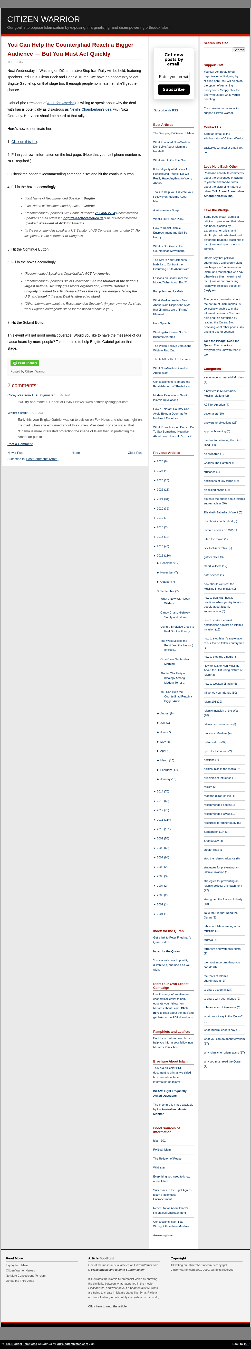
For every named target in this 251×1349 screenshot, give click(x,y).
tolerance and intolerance (220, 1007)
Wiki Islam (159, 1167)
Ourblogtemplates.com (72, 1343)
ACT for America (215, 404)
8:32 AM (37, 413)
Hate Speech (161, 323)
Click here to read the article (107, 1306)
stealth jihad (212, 849)
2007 (160, 857)
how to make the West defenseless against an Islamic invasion (223, 625)
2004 (160, 885)
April (163, 750)
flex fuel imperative (216, 548)
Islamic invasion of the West (221, 710)
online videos (212, 742)
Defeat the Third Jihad (20, 1280)
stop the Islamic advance (220, 858)
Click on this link (24, 142)
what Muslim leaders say (220, 1029)
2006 (160, 866)
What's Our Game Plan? (168, 219)
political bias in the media (220, 768)
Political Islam (162, 1149)
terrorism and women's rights (222, 948)
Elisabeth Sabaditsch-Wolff (221, 512)
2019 (160, 517)
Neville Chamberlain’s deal (91, 109)
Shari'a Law (211, 840)
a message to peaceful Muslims (224, 377)
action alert (211, 413)
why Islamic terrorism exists (222, 1052)
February (166, 769)
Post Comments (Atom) (42, 459)
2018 (160, 527)
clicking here (212, 80)
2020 (160, 508)
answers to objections (218, 422)
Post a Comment (20, 444)
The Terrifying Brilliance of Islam (173, 133)
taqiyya (210, 290)
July (163, 722)
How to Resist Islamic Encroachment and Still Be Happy (170, 232)
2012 (160, 810)
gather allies (212, 557)
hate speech (212, 575)
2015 (160, 555)
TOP (246, 1343)
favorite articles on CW (219, 530)
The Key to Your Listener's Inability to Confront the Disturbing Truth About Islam (171, 264)
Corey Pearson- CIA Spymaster (31, 395)
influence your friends (218, 692)
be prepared (212, 453)
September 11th (214, 831)
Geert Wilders (213, 566)
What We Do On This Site (169, 160)
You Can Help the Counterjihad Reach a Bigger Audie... (176, 696)
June (163, 732)
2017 (160, 536)
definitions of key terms (219, 480)
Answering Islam (163, 1235)
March (164, 760)
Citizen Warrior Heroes (20, 1270)
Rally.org (229, 76)
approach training (215, 431)
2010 (160, 829)
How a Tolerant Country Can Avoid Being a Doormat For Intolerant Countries (171, 413)
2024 (160, 470)
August (165, 713)
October (165, 581)
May (163, 741)
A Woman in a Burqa (166, 210)
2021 (160, 499)
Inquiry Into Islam (17, 1265)
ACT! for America (61, 103)
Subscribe (174, 89)
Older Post (135, 453)
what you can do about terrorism (224, 1038)
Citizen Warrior (43, 19)
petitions (209, 759)
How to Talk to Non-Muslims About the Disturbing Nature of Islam (223, 670)
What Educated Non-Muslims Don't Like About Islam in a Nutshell (171, 147)
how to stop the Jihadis (219, 656)
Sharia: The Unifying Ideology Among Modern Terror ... (173, 678)
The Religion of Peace (167, 1158)
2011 (160, 819)
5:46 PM (63, 395)
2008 (160, 847)
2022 (160, 489)
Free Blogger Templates (21, 1343)
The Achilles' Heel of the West (172, 359)
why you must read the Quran (223, 1061)
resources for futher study (220, 822)
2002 (160, 904)
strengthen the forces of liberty (223, 899)
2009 (160, 838)
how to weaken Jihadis (219, 683)
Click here (172, 1047)
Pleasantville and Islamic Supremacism (117, 1269)
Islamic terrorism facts (218, 724)
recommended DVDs (217, 813)
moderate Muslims (216, 733)
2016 (160, 546)
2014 (160, 791)
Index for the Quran (166, 951)
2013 (160, 800)
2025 (160, 461)
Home (76, 453)
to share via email (215, 989)
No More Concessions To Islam (26, 1275)
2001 (160, 913)
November (167, 572)
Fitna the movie (214, 539)
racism (208, 786)
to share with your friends (220, 998)
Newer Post (15, 453)
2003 (160, 895)
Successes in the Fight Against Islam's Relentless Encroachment (172, 1195)
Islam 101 (159, 1140)
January (165, 779)
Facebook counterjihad (219, 521)
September (167, 591)
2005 (160, 876)
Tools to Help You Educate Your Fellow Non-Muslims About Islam (173, 196)
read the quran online (218, 795)
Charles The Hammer (218, 462)
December (167, 563)
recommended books (217, 804)
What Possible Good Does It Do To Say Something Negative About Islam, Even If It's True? (173, 432)
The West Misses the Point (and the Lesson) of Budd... (176, 645)
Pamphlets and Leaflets (168, 291)
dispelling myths (214, 489)
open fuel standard (216, 751)
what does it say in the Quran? (223, 1016)
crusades (210, 471)
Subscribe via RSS (166, 110)
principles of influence (218, 777)
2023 (160, 480)
